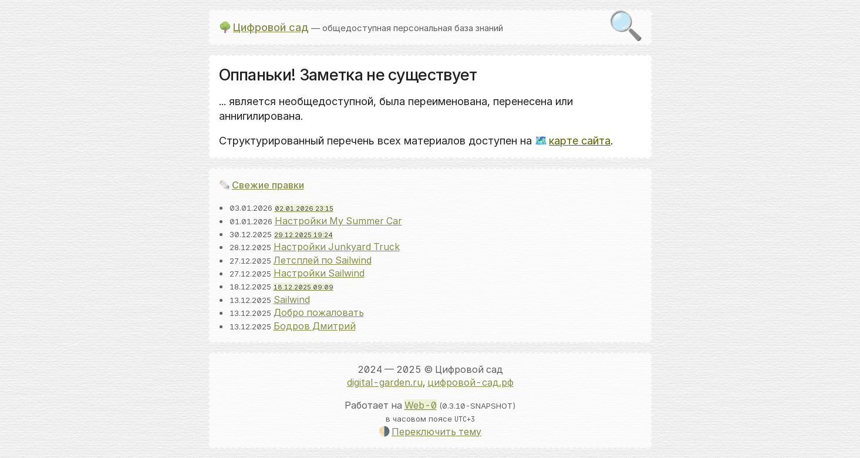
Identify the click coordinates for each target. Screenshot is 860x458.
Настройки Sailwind (319, 273)
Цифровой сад (270, 27)
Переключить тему (436, 431)
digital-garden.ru (385, 382)
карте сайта (580, 140)
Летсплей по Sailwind (323, 260)
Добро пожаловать (319, 312)
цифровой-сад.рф (470, 382)
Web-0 (420, 405)
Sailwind (292, 299)
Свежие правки (268, 185)
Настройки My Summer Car (338, 221)
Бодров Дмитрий (315, 326)
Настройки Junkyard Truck (337, 246)
